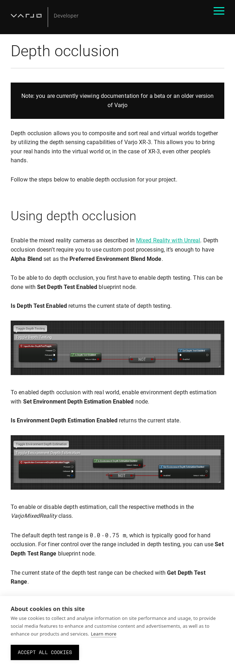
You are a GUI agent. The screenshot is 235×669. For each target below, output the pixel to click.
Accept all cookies (45, 652)
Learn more (103, 634)
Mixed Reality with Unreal (168, 240)
